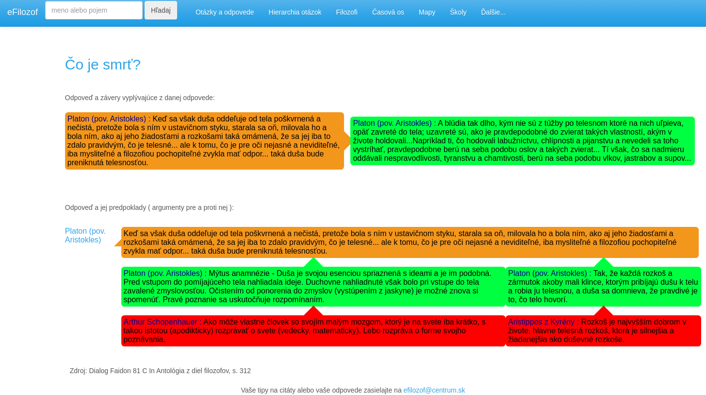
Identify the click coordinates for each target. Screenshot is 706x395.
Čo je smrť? (103, 64)
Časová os (388, 12)
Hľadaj (161, 10)
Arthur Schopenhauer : (164, 322)
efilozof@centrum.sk (434, 390)
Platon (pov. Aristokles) (85, 235)
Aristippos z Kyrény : (544, 322)
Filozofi (347, 12)
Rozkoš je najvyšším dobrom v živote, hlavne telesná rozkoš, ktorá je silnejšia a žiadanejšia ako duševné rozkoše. (597, 330)
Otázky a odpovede (225, 12)
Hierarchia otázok (295, 12)
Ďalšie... (493, 12)
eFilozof (22, 12)
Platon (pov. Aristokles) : (110, 119)
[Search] (94, 10)
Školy (458, 12)
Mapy (427, 12)
